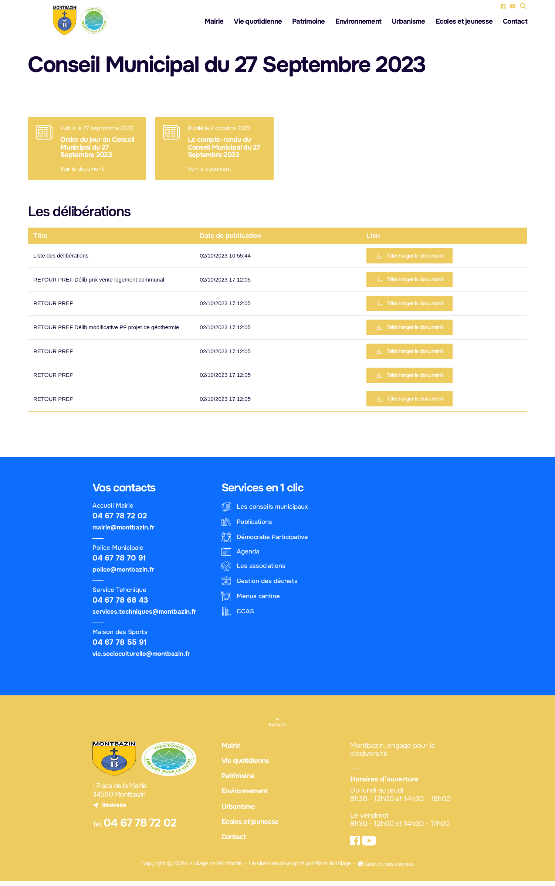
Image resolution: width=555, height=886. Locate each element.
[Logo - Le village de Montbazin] (80, 20)
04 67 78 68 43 (120, 604)
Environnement (358, 22)
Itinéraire (109, 810)
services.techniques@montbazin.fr (144, 616)
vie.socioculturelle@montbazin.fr (141, 658)
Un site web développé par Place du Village (298, 868)
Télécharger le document (411, 256)
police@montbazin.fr (123, 574)
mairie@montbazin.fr (123, 532)
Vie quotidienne (258, 22)
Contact (515, 22)
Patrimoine (308, 22)
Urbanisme (408, 22)
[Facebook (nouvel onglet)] (503, 6)
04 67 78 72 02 (119, 520)
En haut (277, 729)
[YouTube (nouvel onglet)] (512, 6)
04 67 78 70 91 (119, 562)
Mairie (214, 22)
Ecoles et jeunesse (464, 22)
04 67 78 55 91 (119, 646)
